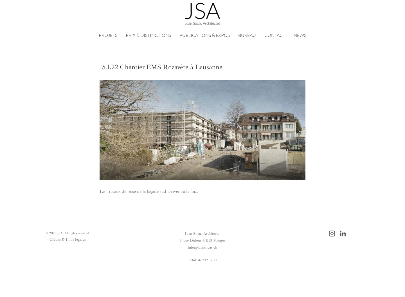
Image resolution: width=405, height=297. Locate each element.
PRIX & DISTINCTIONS (148, 35)
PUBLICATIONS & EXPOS (204, 35)
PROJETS (108, 35)
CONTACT (274, 35)
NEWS (300, 35)
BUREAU (247, 35)
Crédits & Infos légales (68, 239)
